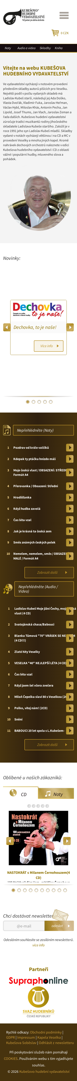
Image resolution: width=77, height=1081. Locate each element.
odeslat (57, 925)
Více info (46, 345)
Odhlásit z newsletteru (56, 1042)
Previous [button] (7, 327)
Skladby (45, 48)
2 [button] (33, 402)
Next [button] (70, 327)
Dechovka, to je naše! (35, 327)
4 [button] (45, 402)
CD (23, 794)
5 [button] (50, 402)
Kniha (59, 48)
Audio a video (26, 48)
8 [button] (53, 890)
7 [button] (48, 890)
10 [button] (65, 890)
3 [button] (39, 402)
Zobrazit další (47, 572)
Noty (8, 48)
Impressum (26, 1037)
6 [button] (42, 890)
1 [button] (27, 402)
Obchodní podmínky (46, 1032)
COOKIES (11, 1058)
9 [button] (59, 890)
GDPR (10, 1037)
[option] (38, 327)
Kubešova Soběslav (21, 1042)
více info (38, 945)
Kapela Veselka (49, 1037)
